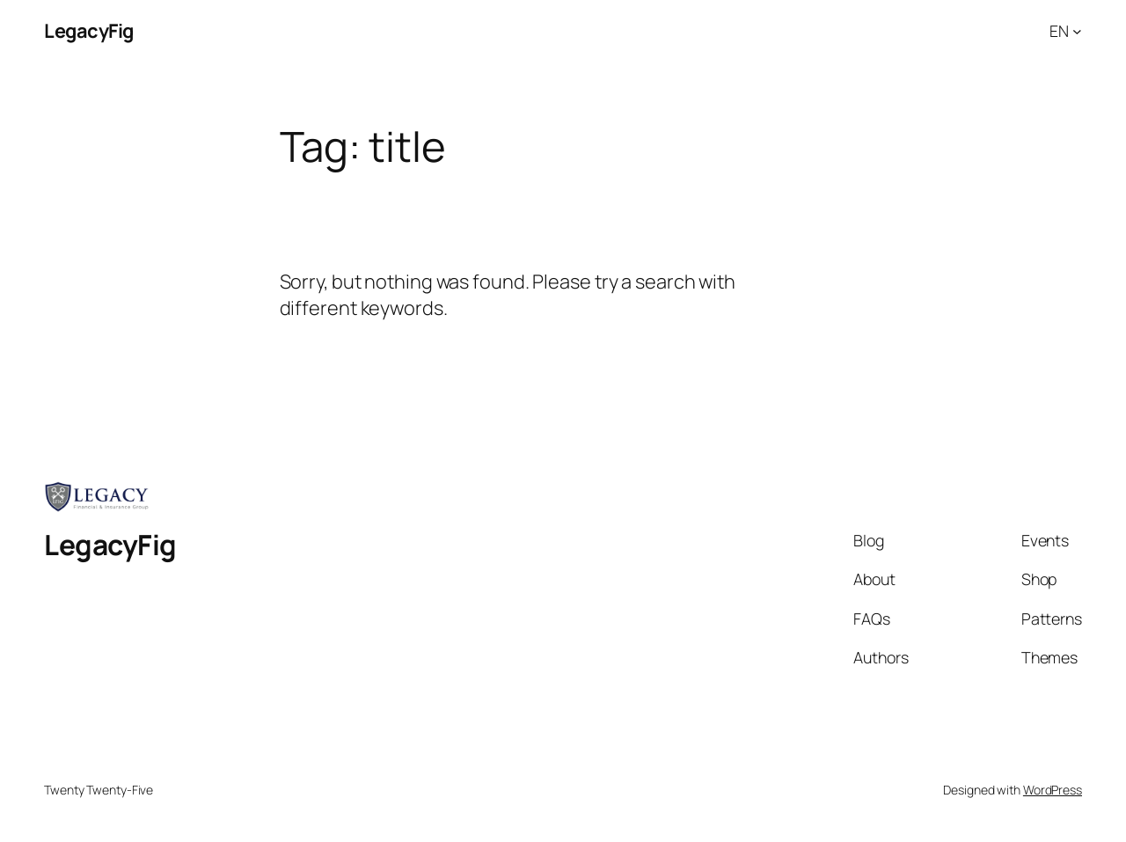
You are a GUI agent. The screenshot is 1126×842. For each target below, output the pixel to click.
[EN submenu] (1077, 31)
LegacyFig (89, 31)
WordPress (1052, 789)
